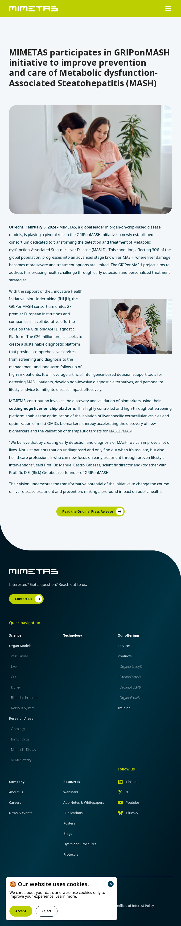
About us (16, 792)
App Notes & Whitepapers (83, 802)
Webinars (70, 792)
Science (15, 635)
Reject (46, 911)
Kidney (16, 687)
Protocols (70, 854)
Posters (69, 823)
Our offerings (129, 635)
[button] (167, 8)
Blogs (67, 833)
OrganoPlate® (130, 677)
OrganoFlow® (129, 697)
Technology (72, 635)
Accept (20, 911)
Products (125, 656)
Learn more (65, 896)
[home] (33, 8)
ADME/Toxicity (21, 760)
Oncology (18, 729)
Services (124, 645)
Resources (71, 781)
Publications (73, 813)
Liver (14, 666)
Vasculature (19, 656)
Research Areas (21, 718)
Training (124, 708)
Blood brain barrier (25, 697)
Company (17, 781)
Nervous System (22, 708)
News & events (20, 813)
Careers (15, 802)
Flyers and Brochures (79, 844)
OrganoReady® (130, 666)
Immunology (20, 739)
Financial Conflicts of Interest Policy (126, 905)
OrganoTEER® (130, 687)
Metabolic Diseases (25, 749)
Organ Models (20, 645)
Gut (13, 677)
